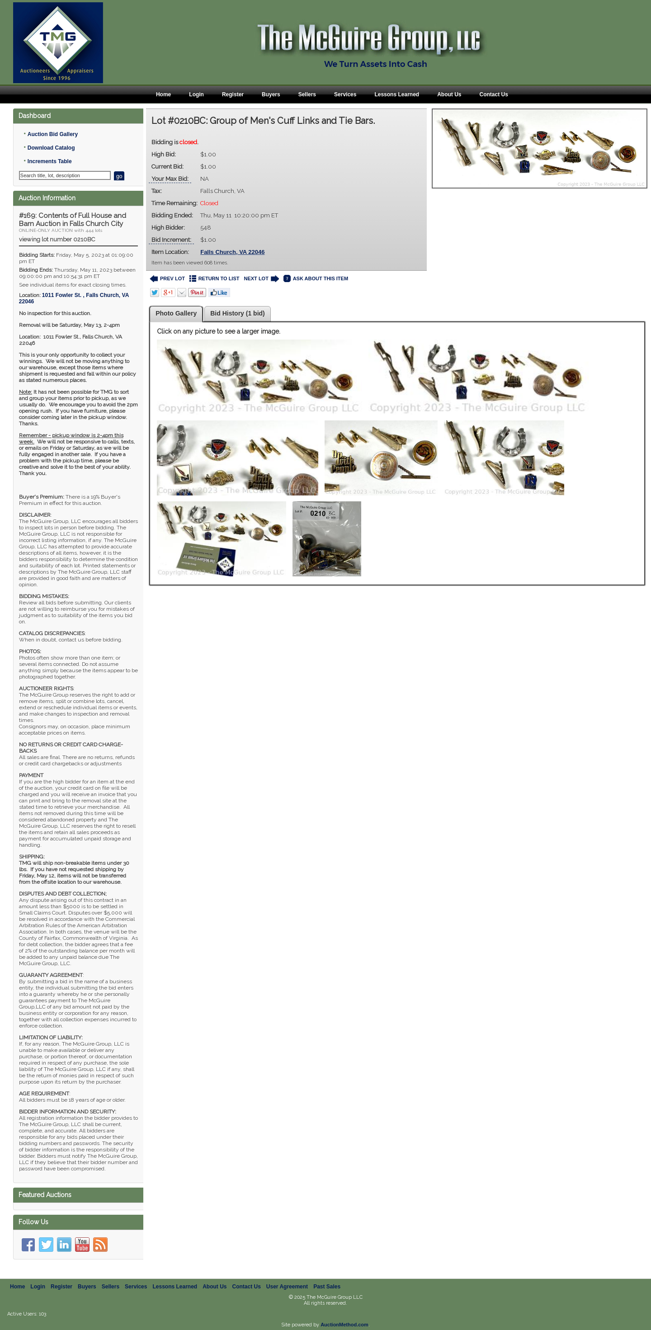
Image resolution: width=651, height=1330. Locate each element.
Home (163, 94)
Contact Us (493, 94)
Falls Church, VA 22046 (232, 252)
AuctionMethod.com (344, 1324)
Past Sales (326, 1286)
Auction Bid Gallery (53, 134)
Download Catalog (51, 148)
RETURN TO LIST (214, 278)
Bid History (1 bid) (237, 313)
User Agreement (287, 1286)
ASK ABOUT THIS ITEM (315, 278)
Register (233, 94)
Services (345, 94)
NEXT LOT (261, 278)
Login (196, 94)
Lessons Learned (396, 94)
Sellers (307, 94)
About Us (449, 94)
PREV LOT (167, 278)
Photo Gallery (176, 313)
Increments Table (50, 161)
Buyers (271, 94)
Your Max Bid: (170, 178)
